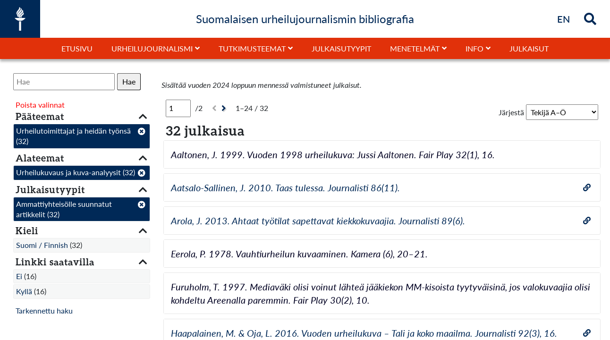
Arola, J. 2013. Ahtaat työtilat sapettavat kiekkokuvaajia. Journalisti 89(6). (318, 220)
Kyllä (24, 291)
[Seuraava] (225, 108)
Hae (129, 81)
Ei (19, 276)
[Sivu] (178, 108)
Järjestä (511, 112)
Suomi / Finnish (42, 244)
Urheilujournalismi (152, 48)
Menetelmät (415, 48)
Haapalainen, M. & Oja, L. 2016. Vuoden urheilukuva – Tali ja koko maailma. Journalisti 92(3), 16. (364, 333)
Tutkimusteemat (252, 48)
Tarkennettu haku (44, 310)
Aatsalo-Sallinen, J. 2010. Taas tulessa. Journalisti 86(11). (285, 187)
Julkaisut (529, 48)
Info (474, 48)
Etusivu (77, 48)
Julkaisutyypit (341, 48)
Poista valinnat (40, 104)
